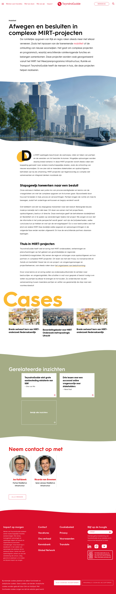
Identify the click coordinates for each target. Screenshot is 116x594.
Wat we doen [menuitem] (29, 4)
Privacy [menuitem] (64, 532)
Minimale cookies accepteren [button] (97, 582)
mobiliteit (78, 44)
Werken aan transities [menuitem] (14, 4)
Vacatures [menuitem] (43, 532)
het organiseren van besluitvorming (70, 266)
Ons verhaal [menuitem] (44, 538)
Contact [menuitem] (42, 527)
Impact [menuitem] (49, 4)
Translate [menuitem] (64, 544)
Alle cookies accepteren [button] (67, 582)
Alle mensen (17, 497)
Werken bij (102, 4)
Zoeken (112, 4)
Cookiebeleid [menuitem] (67, 527)
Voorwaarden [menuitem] (67, 538)
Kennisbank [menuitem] (44, 544)
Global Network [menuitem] (46, 550)
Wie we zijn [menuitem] (41, 4)
